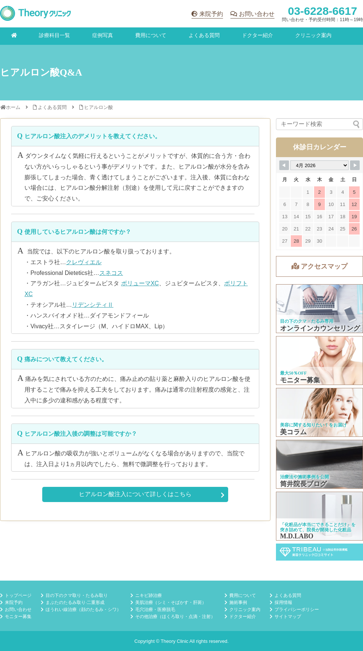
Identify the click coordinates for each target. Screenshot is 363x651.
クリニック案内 (313, 35)
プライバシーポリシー (296, 609)
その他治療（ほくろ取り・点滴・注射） (175, 616)
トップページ (18, 595)
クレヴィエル (83, 262)
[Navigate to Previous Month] (284, 165)
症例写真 (102, 35)
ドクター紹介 (257, 35)
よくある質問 (204, 35)
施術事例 (238, 602)
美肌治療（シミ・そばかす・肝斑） (170, 602)
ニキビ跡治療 (148, 595)
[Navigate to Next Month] (355, 165)
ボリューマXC (140, 283)
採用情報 (283, 602)
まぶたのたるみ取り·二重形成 (75, 602)
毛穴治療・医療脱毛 (155, 609)
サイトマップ (287, 616)
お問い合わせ (256, 14)
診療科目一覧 (54, 35)
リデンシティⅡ (92, 305)
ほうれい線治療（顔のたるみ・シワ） (83, 609)
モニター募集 (18, 616)
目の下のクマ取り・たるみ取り (77, 595)
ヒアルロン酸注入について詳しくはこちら (135, 494)
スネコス (111, 273)
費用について (150, 35)
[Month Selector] (319, 165)
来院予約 (211, 14)
